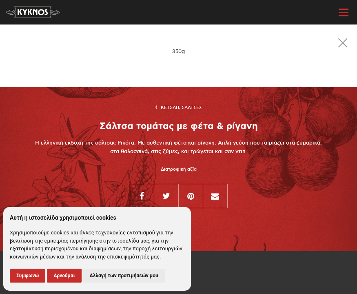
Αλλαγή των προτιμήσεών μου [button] (124, 275)
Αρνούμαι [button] (64, 275)
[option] (178, 51)
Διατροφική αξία (179, 169)
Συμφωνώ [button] (27, 275)
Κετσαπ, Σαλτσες (181, 108)
